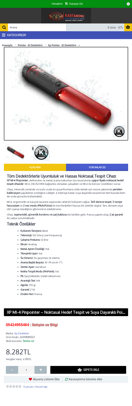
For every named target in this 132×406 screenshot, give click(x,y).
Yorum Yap (41, 386)
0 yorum (28, 386)
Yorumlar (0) (97, 167)
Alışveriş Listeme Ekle (46, 379)
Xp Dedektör (21, 333)
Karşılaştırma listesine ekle (85, 379)
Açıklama (35, 167)
